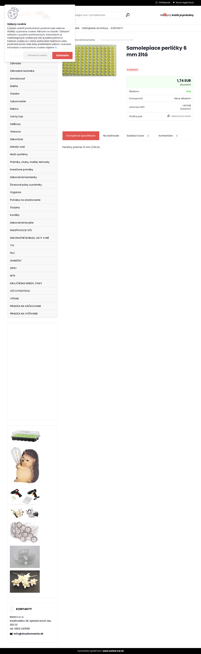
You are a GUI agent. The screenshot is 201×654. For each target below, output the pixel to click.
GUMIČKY (16, 260)
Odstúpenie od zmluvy (95, 28)
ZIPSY (13, 268)
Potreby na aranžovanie (25, 200)
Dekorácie (16, 139)
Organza (15, 192)
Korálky (14, 215)
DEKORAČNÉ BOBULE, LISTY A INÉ (29, 238)
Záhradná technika (22, 71)
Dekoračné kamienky (23, 177)
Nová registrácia (185, 2)
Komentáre (169, 136)
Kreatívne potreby (21, 169)
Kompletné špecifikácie (80, 135)
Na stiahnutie (111, 135)
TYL (12, 245)
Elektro (14, 109)
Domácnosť (17, 78)
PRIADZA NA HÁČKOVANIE (25, 306)
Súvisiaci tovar (139, 136)
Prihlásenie (164, 2)
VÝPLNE (14, 298)
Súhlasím (62, 55)
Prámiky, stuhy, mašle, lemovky (29, 162)
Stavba (14, 93)
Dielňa (14, 86)
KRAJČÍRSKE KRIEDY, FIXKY (26, 283)
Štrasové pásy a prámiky (26, 185)
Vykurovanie (18, 101)
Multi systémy (19, 154)
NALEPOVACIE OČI (21, 230)
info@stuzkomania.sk (28, 634)
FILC (12, 253)
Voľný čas (16, 116)
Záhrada (15, 63)
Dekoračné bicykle (21, 222)
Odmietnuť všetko (37, 55)
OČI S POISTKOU (20, 291)
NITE (12, 275)
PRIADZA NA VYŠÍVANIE (24, 313)
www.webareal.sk (113, 650)
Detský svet (17, 147)
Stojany (15, 207)
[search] (128, 15)
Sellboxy (15, 124)
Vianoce (15, 131)
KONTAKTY (117, 28)
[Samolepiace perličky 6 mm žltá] (89, 60)
